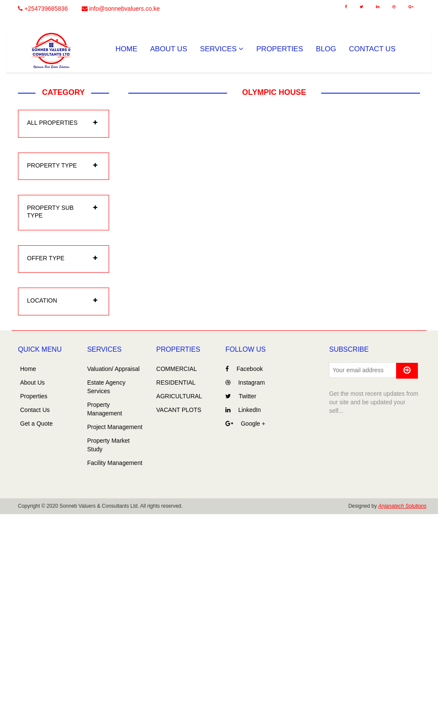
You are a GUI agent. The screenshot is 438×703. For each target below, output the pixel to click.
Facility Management (114, 462)
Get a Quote (36, 423)
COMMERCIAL (176, 368)
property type (52, 165)
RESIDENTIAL (175, 382)
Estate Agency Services (106, 386)
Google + (245, 423)
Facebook (244, 368)
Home (126, 49)
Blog (326, 49)
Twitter (240, 396)
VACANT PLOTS (178, 409)
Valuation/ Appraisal (113, 368)
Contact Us (372, 49)
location (42, 300)
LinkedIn (243, 409)
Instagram (245, 382)
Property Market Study (108, 445)
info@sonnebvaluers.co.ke (121, 8)
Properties (279, 49)
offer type (46, 258)
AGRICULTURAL (179, 396)
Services (222, 49)
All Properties (52, 122)
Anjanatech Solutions (402, 506)
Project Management (114, 427)
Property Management (104, 409)
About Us (168, 49)
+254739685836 (43, 8)
